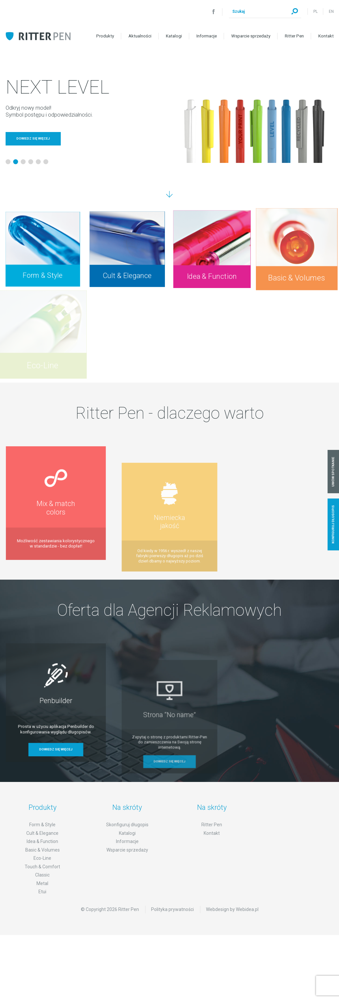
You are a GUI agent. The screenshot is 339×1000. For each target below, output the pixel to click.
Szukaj (294, 11)
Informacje (206, 35)
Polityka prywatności (172, 924)
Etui (42, 907)
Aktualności (139, 35)
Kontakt (326, 35)
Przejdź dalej (169, 194)
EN (331, 11)
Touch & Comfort (42, 881)
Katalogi (174, 35)
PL (315, 11)
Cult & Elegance (42, 848)
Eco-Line (42, 873)
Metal (42, 898)
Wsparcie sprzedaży (250, 35)
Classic (42, 890)
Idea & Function (42, 856)
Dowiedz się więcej (33, 138)
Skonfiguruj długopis (127, 840)
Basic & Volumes (42, 865)
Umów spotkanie (333, 471)
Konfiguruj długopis (333, 524)
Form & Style (42, 840)
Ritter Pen (294, 35)
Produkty (105, 35)
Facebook (213, 11)
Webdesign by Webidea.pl (232, 924)
